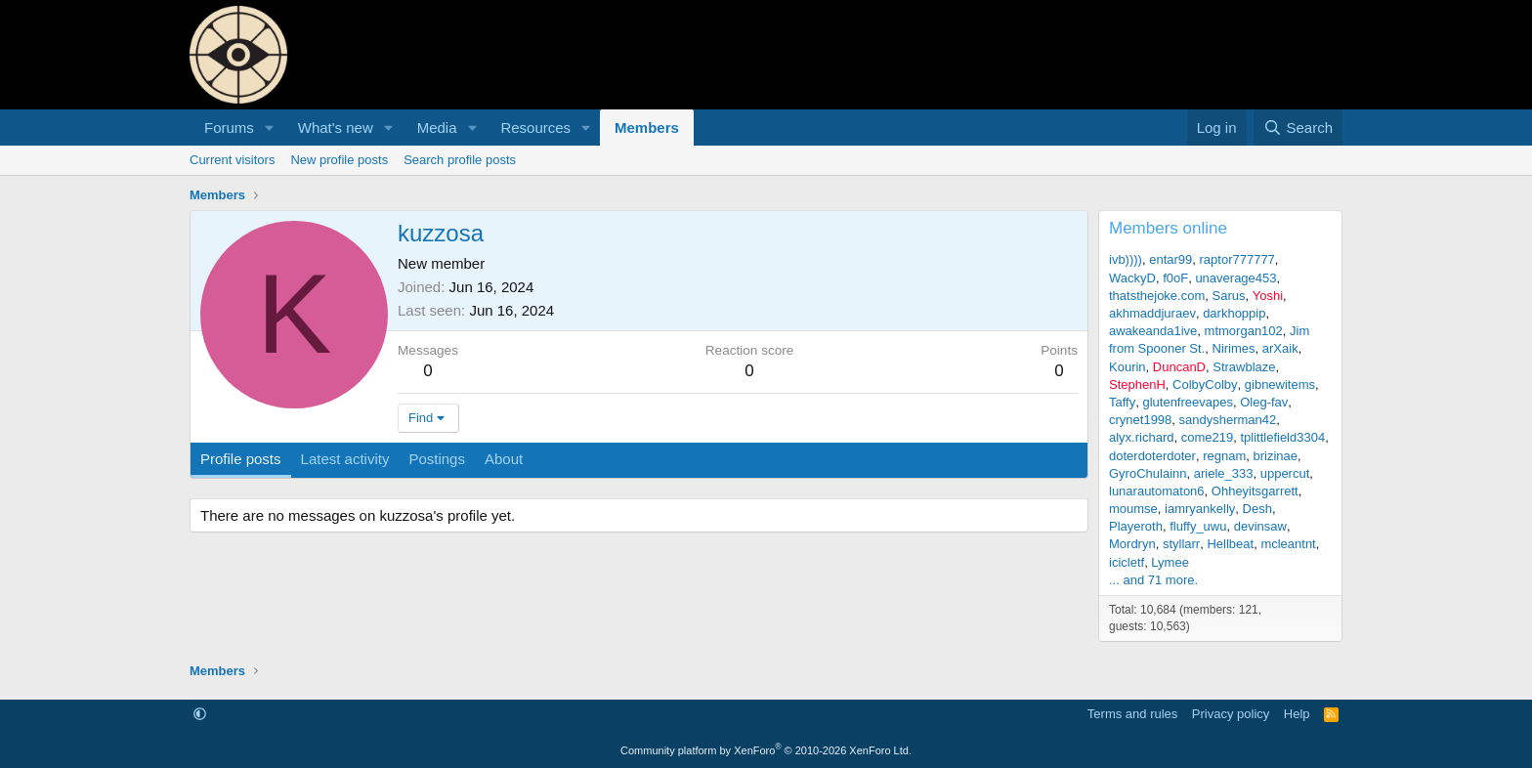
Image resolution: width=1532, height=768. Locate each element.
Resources (535, 127)
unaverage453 (1235, 278)
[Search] (1298, 127)
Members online (1168, 228)
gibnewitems (1280, 384)
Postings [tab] (436, 458)
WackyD (1132, 278)
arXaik (1280, 348)
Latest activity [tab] (345, 458)
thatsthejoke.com (1157, 295)
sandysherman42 (1228, 419)
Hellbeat (1230, 543)
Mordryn (1132, 543)
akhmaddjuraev (1152, 313)
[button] (269, 127)
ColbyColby (1204, 384)
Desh (1257, 508)
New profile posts (339, 159)
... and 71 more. (1153, 580)
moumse (1133, 508)
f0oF (1175, 278)
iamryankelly (1200, 508)
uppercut (1285, 473)
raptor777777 (1237, 259)
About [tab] (504, 458)
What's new (335, 127)
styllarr (1181, 543)
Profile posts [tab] (240, 458)
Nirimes (1234, 348)
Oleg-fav (1264, 402)
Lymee (1170, 562)
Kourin (1127, 367)
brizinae (1275, 455)
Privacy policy (1230, 713)
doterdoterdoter (1152, 455)
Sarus (1229, 295)
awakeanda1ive (1153, 330)
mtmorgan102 (1244, 330)
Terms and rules (1132, 713)
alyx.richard (1141, 437)
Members (647, 127)
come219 (1207, 437)
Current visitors (232, 159)
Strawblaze (1244, 367)
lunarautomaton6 (1157, 491)
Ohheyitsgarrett (1255, 491)
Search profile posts (460, 159)
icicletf (1126, 562)
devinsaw (1260, 526)
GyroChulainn (1148, 473)
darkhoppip (1234, 313)
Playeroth (1136, 526)
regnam (1224, 455)
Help (1297, 713)
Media (437, 127)
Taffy (1122, 402)
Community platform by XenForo (766, 750)
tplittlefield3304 (1282, 437)
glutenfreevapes (1187, 402)
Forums (229, 127)
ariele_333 (1224, 473)
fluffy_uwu (1198, 526)
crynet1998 (1140, 419)
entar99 (1170, 259)
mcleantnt (1287, 543)
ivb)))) (1125, 259)
